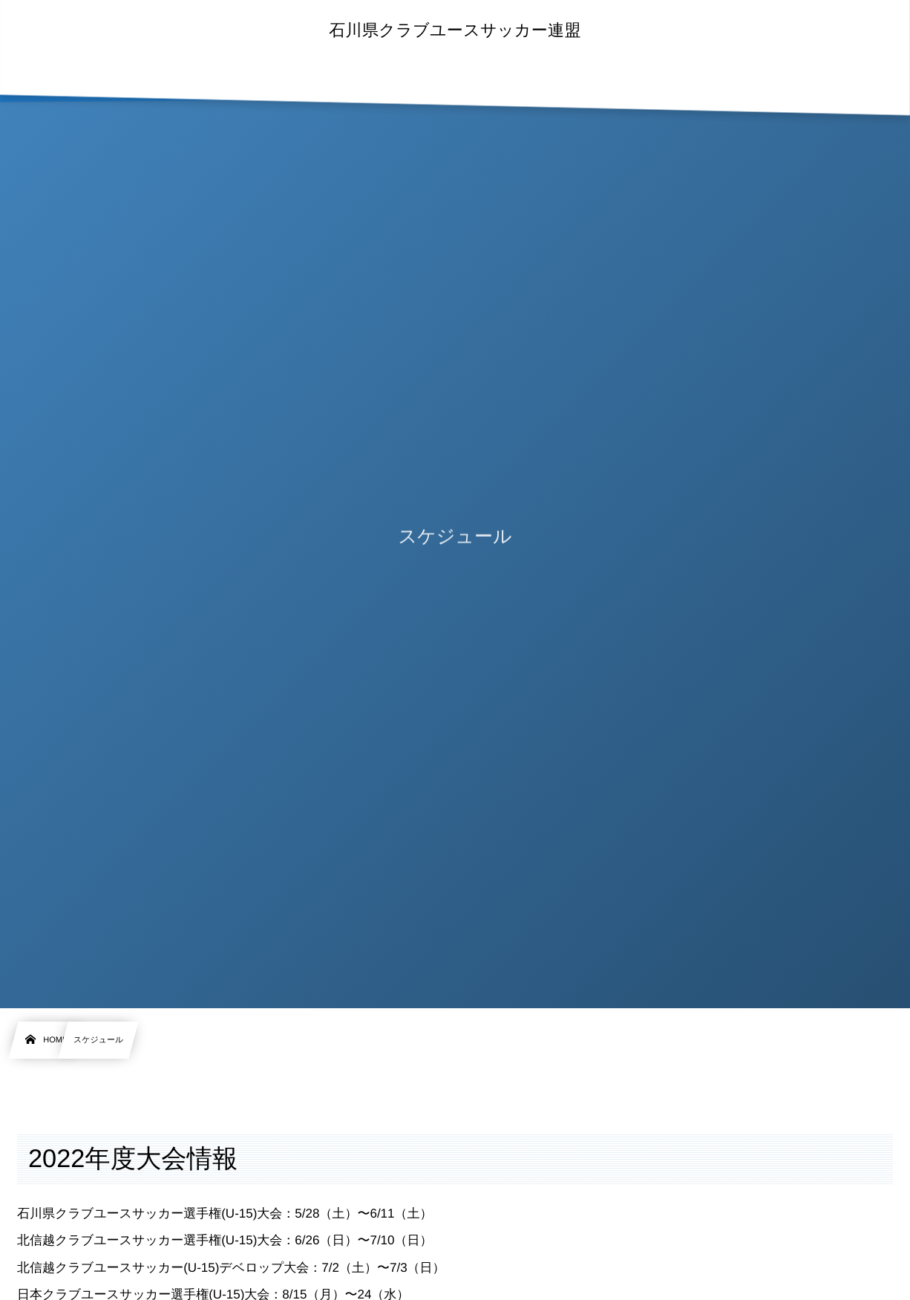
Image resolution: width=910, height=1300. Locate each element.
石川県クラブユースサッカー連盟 (455, 30)
